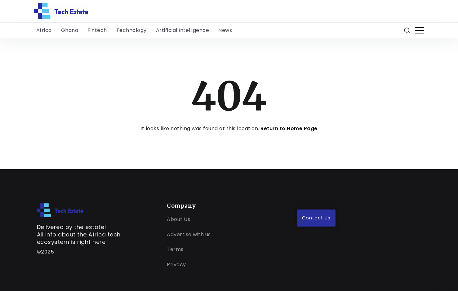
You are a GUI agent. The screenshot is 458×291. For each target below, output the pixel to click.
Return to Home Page (289, 128)
